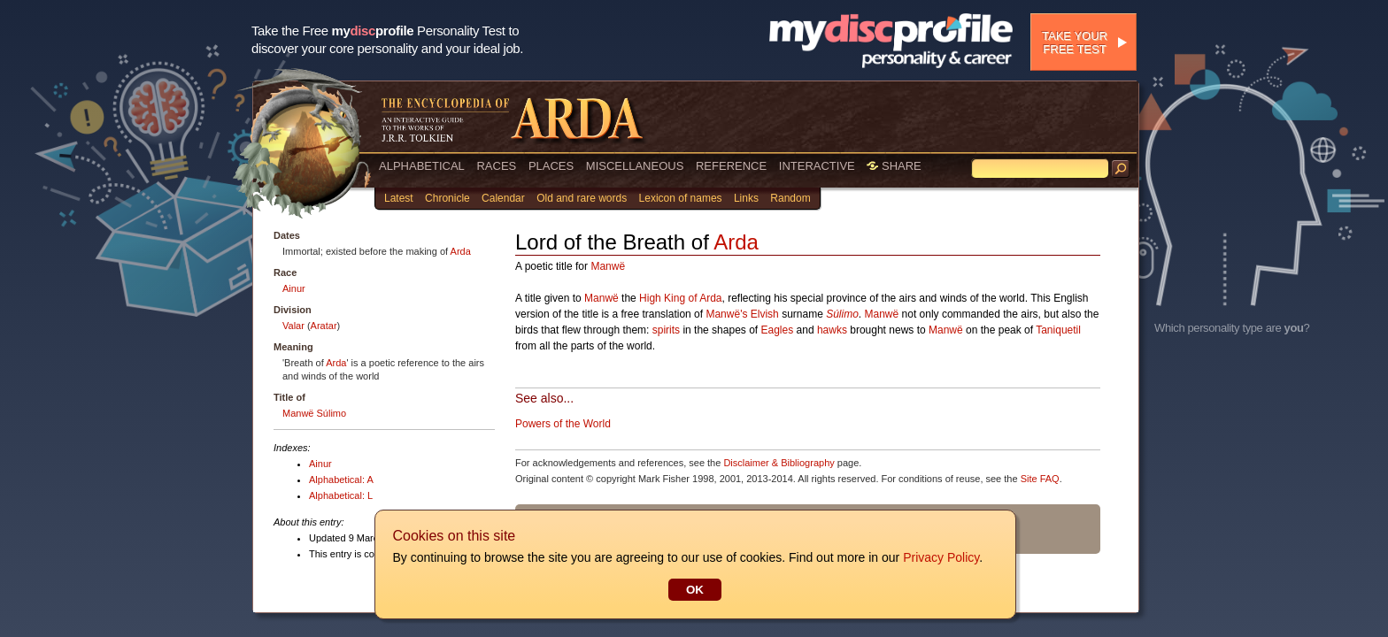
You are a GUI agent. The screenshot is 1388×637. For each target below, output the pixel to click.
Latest (398, 198)
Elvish (765, 314)
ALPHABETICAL (422, 166)
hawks (832, 330)
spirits (666, 330)
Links (746, 198)
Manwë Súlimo (314, 413)
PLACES (551, 166)
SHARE (894, 166)
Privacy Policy (940, 557)
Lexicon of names (680, 198)
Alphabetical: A (341, 479)
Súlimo (842, 314)
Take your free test (1074, 42)
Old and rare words (581, 198)
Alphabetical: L (341, 495)
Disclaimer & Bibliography (778, 462)
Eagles (777, 330)
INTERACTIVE (817, 166)
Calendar (503, 198)
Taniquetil (1058, 330)
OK (694, 589)
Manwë (607, 266)
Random (790, 198)
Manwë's (726, 314)
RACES (496, 166)
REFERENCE (731, 166)
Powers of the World (563, 424)
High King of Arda (680, 298)
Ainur (293, 288)
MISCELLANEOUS (635, 166)
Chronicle (447, 198)
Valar (293, 325)
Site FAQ (1040, 478)
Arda (461, 251)
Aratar (324, 325)
